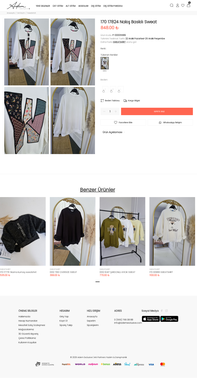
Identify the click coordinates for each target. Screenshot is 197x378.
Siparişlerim (93, 325)
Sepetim (91, 320)
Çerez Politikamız (27, 338)
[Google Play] (169, 318)
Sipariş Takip (66, 325)
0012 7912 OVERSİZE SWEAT (63, 272)
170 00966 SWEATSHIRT (161, 272)
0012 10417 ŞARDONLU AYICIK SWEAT (117, 272)
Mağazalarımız (26, 329)
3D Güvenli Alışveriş (28, 333)
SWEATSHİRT (119, 42)
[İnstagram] (166, 311)
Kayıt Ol (63, 320)
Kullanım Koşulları (27, 342)
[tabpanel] (73, 234)
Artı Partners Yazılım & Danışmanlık (110, 357)
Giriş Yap (64, 316)
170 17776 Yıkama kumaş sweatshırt (18, 272)
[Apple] (151, 318)
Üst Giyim (21, 13)
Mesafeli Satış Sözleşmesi (31, 325)
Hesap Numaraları (27, 320)
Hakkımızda (24, 316)
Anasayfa (11, 13)
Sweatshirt (31, 13)
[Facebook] (162, 311)
